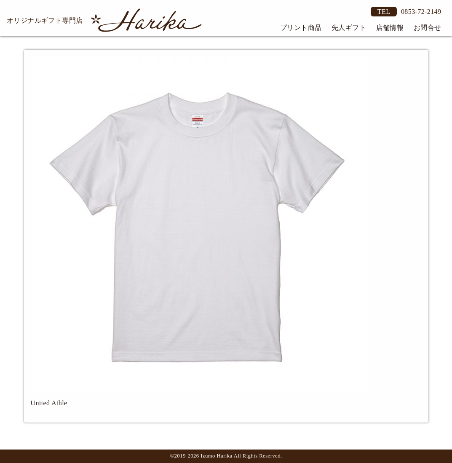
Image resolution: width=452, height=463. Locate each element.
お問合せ (427, 27)
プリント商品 (300, 27)
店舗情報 (390, 27)
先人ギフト (349, 27)
